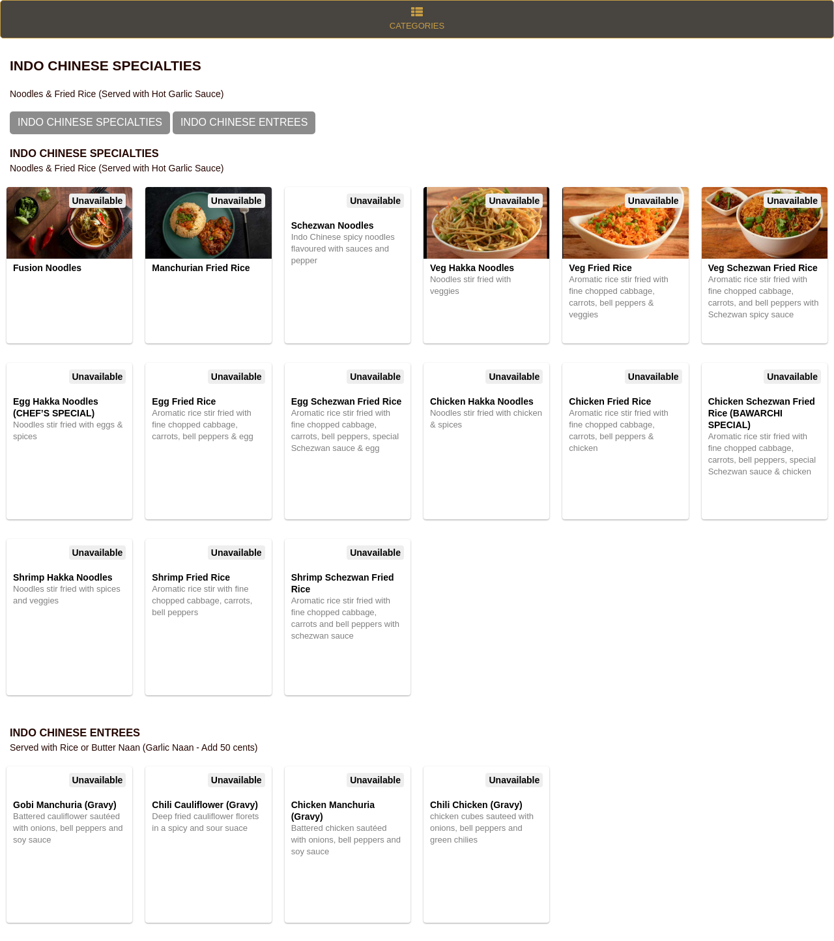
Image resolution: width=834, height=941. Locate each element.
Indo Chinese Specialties (90, 122)
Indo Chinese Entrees (244, 122)
